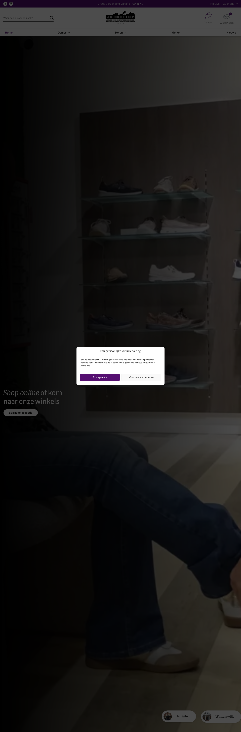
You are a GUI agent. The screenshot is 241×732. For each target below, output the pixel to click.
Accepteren (100, 377)
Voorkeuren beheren (141, 377)
